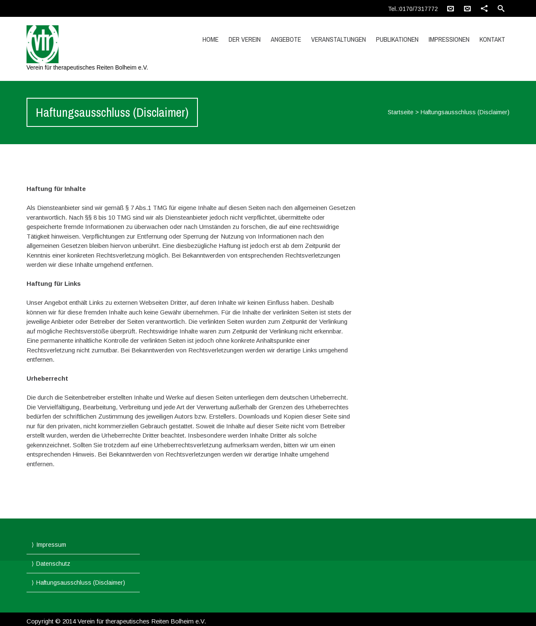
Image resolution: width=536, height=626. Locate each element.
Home (211, 39)
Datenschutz (53, 563)
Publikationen (397, 39)
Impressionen (449, 39)
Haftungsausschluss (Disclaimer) (80, 582)
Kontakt (492, 39)
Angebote (286, 39)
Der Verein (245, 39)
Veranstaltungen (338, 39)
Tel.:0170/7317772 (413, 8)
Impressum (51, 544)
